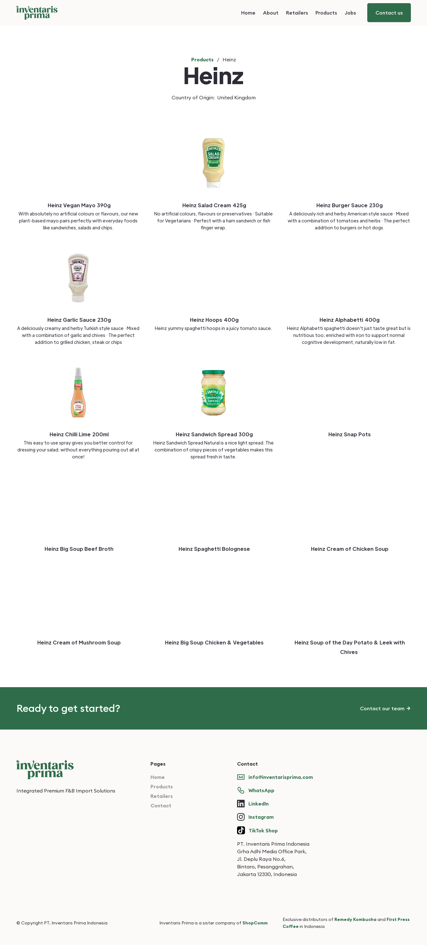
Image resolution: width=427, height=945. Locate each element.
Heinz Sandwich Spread (206, 434)
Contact (160, 805)
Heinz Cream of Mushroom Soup (79, 642)
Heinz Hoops (206, 319)
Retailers (297, 12)
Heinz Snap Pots (349, 434)
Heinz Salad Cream (206, 205)
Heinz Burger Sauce (342, 205)
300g (246, 434)
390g (104, 205)
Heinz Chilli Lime (70, 434)
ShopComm (255, 923)
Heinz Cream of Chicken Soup (349, 548)
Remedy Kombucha (355, 919)
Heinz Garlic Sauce (71, 319)
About (270, 12)
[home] (37, 13)
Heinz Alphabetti (341, 319)
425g (239, 205)
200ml (100, 434)
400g (231, 319)
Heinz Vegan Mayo (71, 205)
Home (248, 12)
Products (326, 12)
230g (376, 205)
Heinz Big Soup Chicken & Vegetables (214, 642)
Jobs (350, 12)
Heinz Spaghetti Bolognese (214, 548)
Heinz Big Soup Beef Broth (79, 548)
